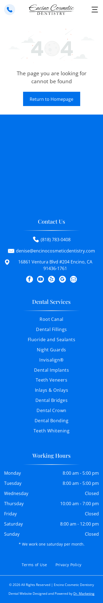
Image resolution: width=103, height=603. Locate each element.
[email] (73, 280)
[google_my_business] (62, 280)
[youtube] (40, 280)
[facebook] (29, 280)
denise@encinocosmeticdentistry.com (55, 251)
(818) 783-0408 (56, 240)
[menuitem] (51, 321)
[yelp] (51, 280)
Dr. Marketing (83, 593)
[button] (95, 9)
